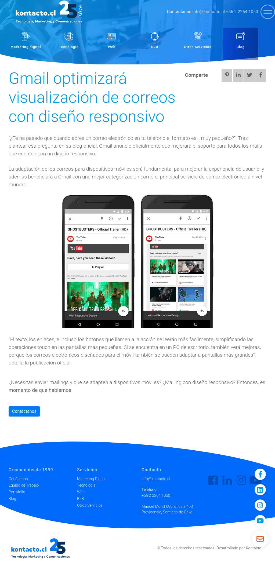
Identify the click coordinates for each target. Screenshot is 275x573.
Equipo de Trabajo (24, 485)
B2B (80, 499)
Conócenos (18, 479)
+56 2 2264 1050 (242, 11)
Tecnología (86, 485)
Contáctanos (24, 411)
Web (81, 492)
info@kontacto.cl (208, 11)
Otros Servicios (90, 505)
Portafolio (17, 492)
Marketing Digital (91, 479)
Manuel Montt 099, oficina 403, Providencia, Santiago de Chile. (168, 509)
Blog (12, 499)
